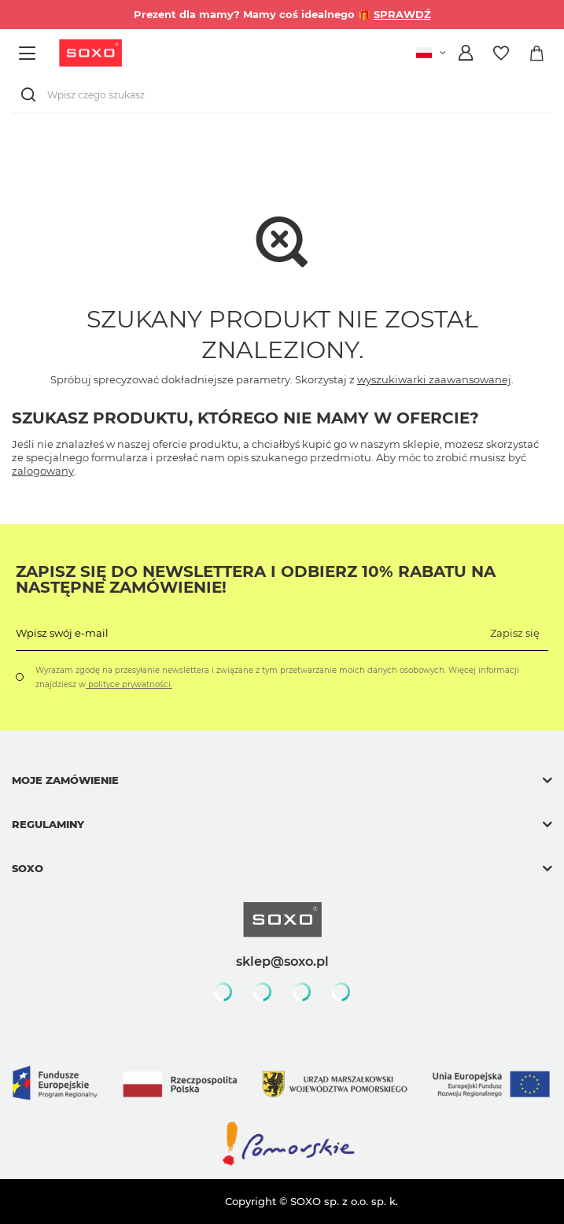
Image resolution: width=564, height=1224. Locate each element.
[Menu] (29, 53)
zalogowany (43, 470)
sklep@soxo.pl (282, 961)
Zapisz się (515, 633)
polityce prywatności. (129, 684)
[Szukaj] (31, 95)
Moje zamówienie (65, 780)
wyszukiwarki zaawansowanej (434, 379)
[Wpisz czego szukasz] (282, 95)
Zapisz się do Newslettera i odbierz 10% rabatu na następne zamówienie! (256, 579)
